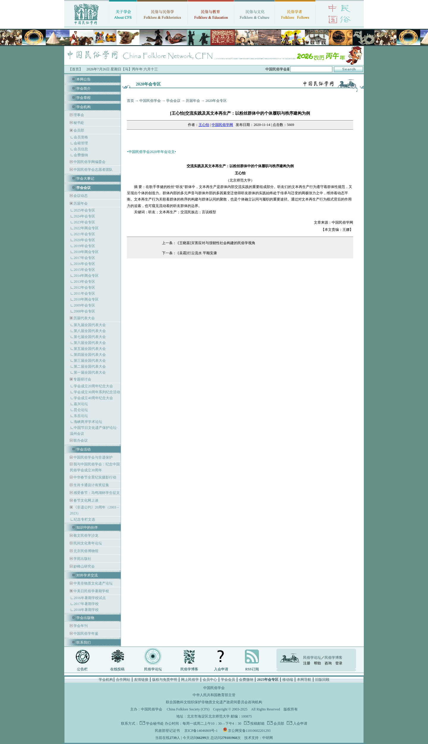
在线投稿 (117, 669)
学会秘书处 (155, 723)
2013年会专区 (84, 281)
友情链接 (141, 679)
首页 (130, 101)
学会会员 (228, 679)
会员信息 (81, 149)
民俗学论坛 (153, 669)
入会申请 (221, 669)
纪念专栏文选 (84, 519)
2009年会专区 (84, 305)
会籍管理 (81, 143)
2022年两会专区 (86, 228)
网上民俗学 (190, 679)
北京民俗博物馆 (85, 551)
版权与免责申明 (164, 679)
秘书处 (78, 123)
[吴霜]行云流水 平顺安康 (197, 253)
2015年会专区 (84, 270)
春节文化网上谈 (85, 500)
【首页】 (75, 69)
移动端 (287, 679)
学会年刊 (80, 626)
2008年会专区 (84, 311)
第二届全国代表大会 (90, 366)
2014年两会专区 (86, 276)
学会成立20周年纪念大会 (93, 386)
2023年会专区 (84, 222)
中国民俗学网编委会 (89, 162)
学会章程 (83, 98)
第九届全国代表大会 (90, 325)
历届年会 (80, 203)
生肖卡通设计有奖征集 (91, 485)
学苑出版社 (82, 559)
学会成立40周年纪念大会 (93, 398)
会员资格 (81, 137)
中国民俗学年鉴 (85, 633)
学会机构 (83, 107)
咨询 (328, 663)
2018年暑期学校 (86, 610)
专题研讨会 (82, 379)
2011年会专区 (84, 293)
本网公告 (83, 79)
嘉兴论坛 (81, 404)
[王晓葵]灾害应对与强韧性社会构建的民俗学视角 (216, 243)
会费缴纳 (81, 155)
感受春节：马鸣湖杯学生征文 (96, 493)
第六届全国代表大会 (90, 343)
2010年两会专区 (86, 299)
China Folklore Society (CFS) (188, 709)
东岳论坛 (81, 416)
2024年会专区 (84, 216)
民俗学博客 (189, 669)
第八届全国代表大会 (90, 331)
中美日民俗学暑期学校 (91, 591)
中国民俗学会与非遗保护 (93, 457)
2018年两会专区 (86, 252)
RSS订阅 (252, 669)
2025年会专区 (84, 210)
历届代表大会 (84, 318)
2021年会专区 (84, 234)
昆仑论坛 (81, 410)
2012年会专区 (84, 287)
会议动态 (80, 196)
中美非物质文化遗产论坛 (93, 583)
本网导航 (304, 679)
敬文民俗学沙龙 (85, 535)
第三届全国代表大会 (90, 360)
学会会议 (173, 101)
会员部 (78, 130)
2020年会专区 (84, 240)
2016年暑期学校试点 (90, 598)
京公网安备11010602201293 (249, 731)
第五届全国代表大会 (90, 349)
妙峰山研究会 (84, 566)
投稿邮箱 (257, 723)
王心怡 (204, 125)
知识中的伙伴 (87, 527)
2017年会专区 (84, 258)
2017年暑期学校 (86, 604)
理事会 (78, 115)
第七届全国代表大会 (90, 337)
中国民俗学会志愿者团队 (93, 170)
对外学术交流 (87, 575)
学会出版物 (85, 618)
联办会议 (80, 440)
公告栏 (82, 669)
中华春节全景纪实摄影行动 (94, 477)
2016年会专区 (84, 264)
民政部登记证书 (167, 731)
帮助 (317, 663)
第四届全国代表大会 (90, 355)
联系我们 (83, 642)
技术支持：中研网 (258, 738)
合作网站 (123, 679)
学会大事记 (85, 178)
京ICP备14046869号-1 (201, 731)
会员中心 (210, 679)
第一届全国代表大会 (90, 372)
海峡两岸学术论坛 (88, 422)
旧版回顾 (322, 679)
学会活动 (83, 449)
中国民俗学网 (222, 125)
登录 (338, 663)
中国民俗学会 (150, 101)
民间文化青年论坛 (87, 543)
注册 (306, 663)
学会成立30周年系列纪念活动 (97, 392)
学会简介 (83, 88)
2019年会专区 (84, 246)
